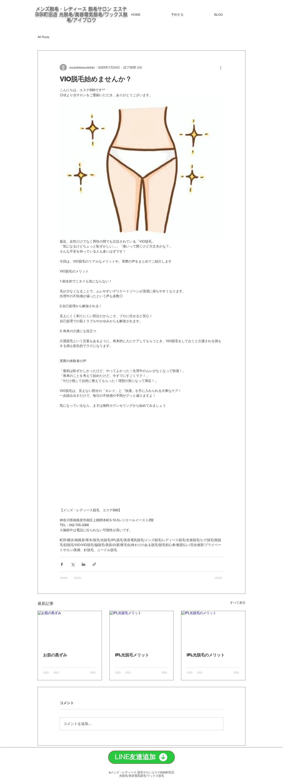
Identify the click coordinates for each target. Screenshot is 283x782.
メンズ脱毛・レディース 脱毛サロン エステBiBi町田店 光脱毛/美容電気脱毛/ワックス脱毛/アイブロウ (81, 14)
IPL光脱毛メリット (132, 655)
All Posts (43, 37)
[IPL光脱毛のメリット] (213, 629)
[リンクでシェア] (94, 564)
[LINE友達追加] (141, 757)
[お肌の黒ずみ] (70, 629)
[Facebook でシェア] (62, 564)
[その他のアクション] (220, 67)
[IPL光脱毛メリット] (142, 629)
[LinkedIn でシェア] (83, 564)
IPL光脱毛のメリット (206, 655)
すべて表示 (237, 602)
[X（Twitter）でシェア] (73, 564)
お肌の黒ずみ (55, 655)
